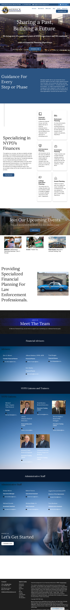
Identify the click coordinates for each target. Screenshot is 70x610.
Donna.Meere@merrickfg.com (11, 496)
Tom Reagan (52, 355)
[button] (34, 5)
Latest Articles (22, 594)
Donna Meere (7, 491)
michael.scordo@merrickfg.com (11, 509)
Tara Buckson (52, 503)
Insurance (21, 588)
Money (20, 591)
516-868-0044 (26, 1)
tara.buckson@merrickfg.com (56, 509)
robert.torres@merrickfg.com (33, 496)
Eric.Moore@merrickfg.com (11, 361)
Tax (20, 590)
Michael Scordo (8, 503)
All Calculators (22, 597)
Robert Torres (30, 491)
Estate (20, 587)
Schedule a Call (35, 49)
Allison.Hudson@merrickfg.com (33, 361)
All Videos (21, 596)
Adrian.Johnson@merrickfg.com (27, 430)
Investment (21, 585)
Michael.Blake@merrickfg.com (11, 415)
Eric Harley (29, 368)
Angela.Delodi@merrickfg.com (56, 497)
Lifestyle (21, 593)
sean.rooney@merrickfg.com (43, 414)
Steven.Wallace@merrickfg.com (59, 430)
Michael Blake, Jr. (31, 503)
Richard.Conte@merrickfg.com (27, 462)
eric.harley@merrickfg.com (33, 374)
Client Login (63, 1)
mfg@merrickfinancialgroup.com (40, 1)
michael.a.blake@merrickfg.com (33, 509)
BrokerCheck (63, 582)
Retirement (21, 584)
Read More (57, 134)
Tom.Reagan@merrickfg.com (56, 361)
